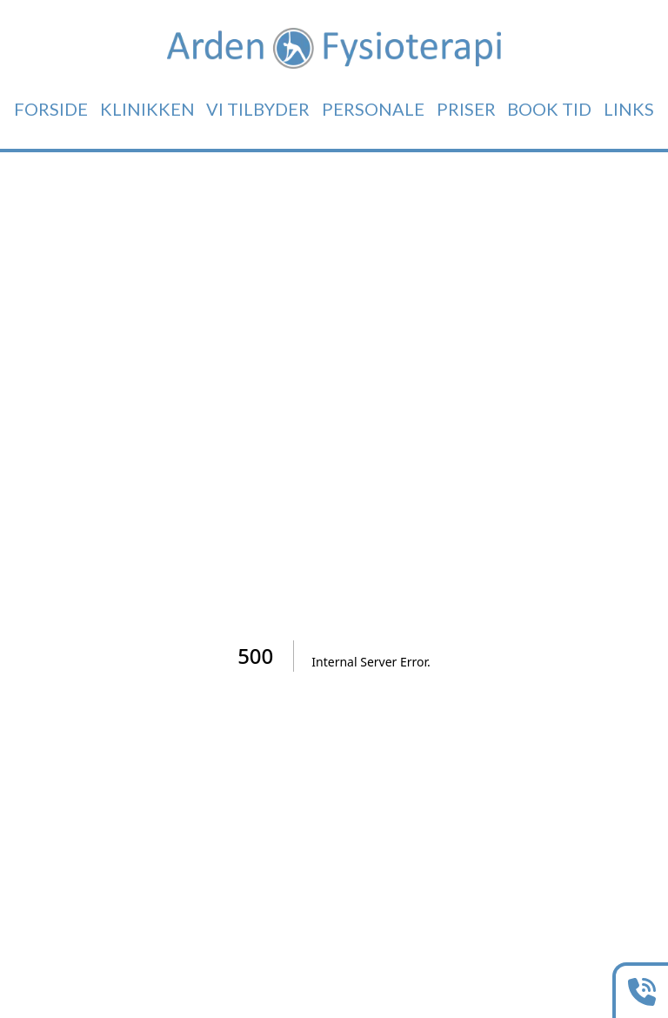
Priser (466, 108)
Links (629, 108)
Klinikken (147, 108)
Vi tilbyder (258, 108)
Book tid (549, 108)
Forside (51, 108)
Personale (373, 108)
